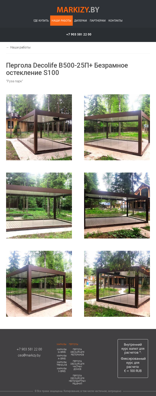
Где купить (41, 20)
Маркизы (61, 344)
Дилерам (80, 20)
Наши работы (61, 20)
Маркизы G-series (62, 351)
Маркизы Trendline (62, 363)
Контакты (115, 20)
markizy (78, 9)
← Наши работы (18, 47)
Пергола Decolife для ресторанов (77, 352)
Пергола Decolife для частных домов (77, 365)
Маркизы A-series (62, 357)
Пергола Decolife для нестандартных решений (77, 379)
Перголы (73, 344)
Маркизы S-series (62, 370)
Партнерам (98, 20)
